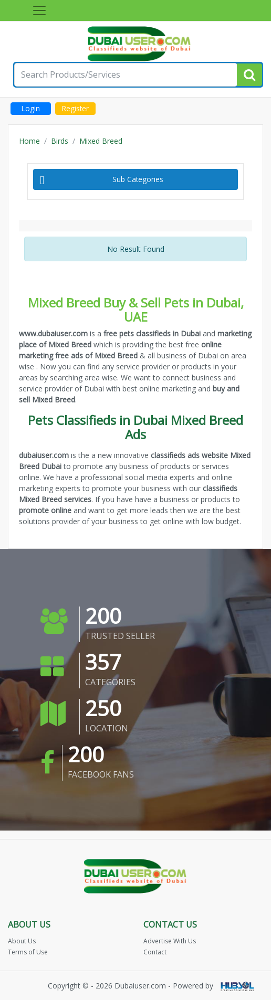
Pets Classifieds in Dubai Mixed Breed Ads (135, 426)
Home (29, 141)
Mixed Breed (100, 141)
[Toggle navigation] (39, 10)
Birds (59, 141)
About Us (22, 941)
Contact (154, 952)
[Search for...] (125, 75)
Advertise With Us (169, 941)
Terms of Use (28, 952)
